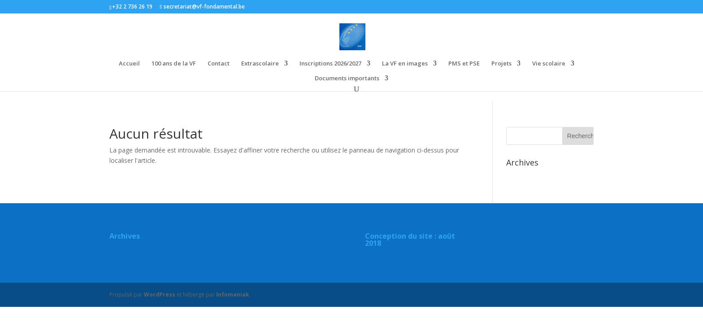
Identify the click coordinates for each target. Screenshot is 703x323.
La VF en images (405, 63)
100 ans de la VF (174, 63)
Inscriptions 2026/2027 (330, 63)
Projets (501, 63)
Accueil (129, 63)
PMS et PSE (464, 63)
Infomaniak (232, 294)
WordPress (159, 294)
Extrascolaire (260, 63)
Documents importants (347, 78)
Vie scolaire (548, 63)
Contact (219, 63)
